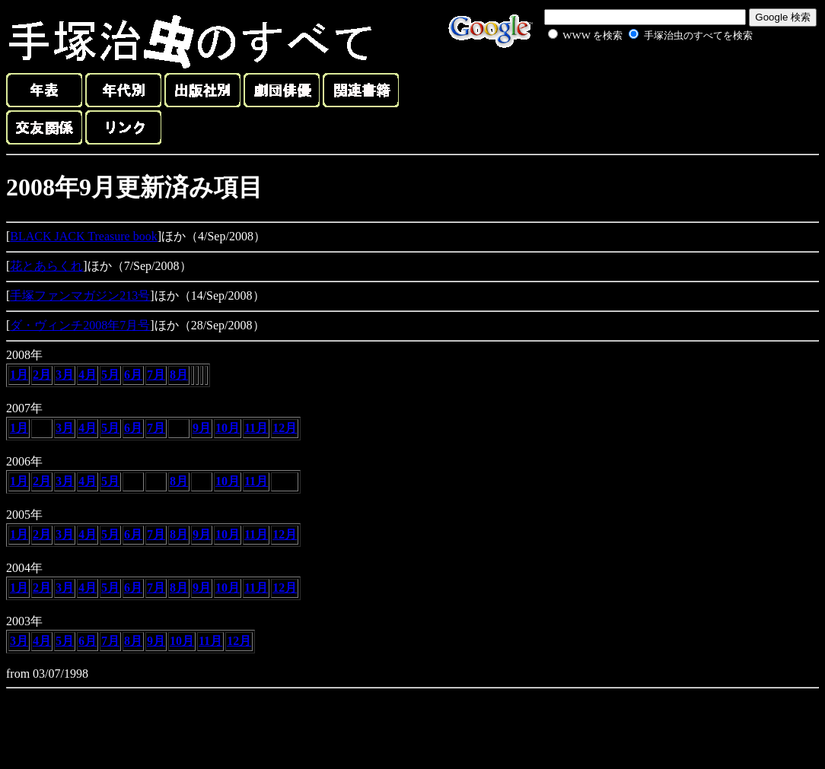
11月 (256, 427)
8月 (179, 374)
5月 (110, 374)
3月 (65, 374)
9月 (202, 427)
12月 (284, 427)
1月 (19, 374)
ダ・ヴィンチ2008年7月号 (80, 325)
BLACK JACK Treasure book (83, 236)
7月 (156, 374)
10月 (227, 427)
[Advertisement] (633, 79)
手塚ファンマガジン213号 (80, 295)
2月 (42, 374)
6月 (133, 374)
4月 (87, 374)
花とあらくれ (46, 265)
